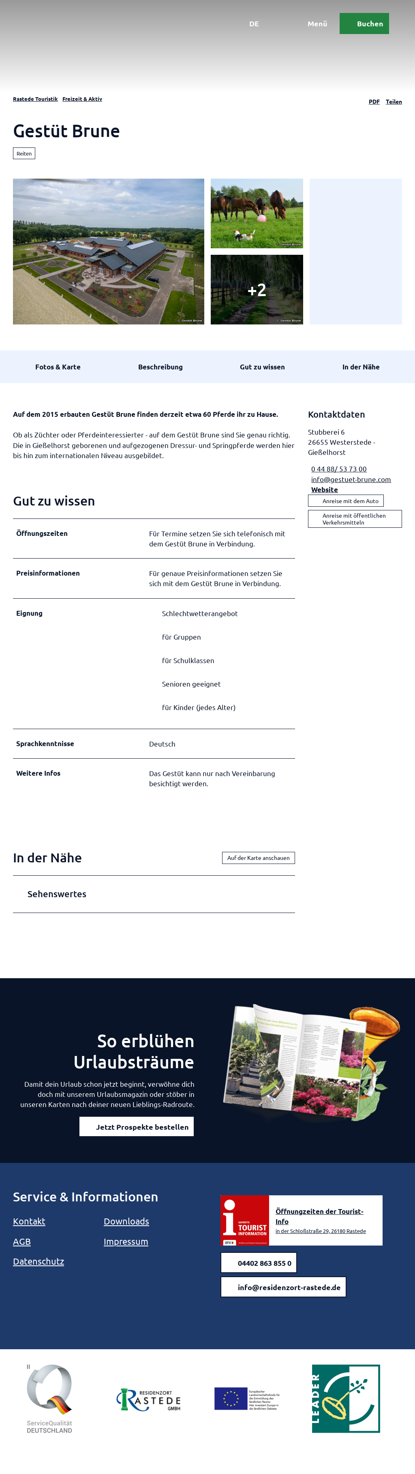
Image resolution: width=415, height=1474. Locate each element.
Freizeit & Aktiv (82, 98)
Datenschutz (38, 1261)
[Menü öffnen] (311, 23)
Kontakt (29, 1221)
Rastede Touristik (35, 98)
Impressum (126, 1241)
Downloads (126, 1221)
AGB (22, 1241)
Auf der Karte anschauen (258, 858)
